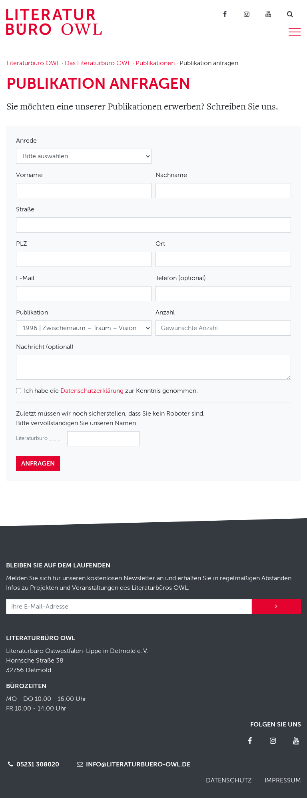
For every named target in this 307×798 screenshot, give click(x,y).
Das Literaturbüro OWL (98, 63)
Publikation (32, 312)
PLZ (21, 243)
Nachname (171, 175)
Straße (25, 209)
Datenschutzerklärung (92, 390)
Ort (160, 243)
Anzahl (165, 312)
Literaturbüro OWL (33, 63)
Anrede (26, 140)
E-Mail (25, 278)
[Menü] (294, 31)
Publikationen (155, 63)
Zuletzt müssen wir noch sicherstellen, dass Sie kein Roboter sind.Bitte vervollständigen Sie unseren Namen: (110, 418)
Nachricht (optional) (45, 346)
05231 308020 (32, 764)
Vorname (29, 175)
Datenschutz (229, 780)
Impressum (283, 780)
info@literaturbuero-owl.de (132, 764)
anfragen (38, 463)
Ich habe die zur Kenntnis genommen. (111, 390)
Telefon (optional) (180, 278)
